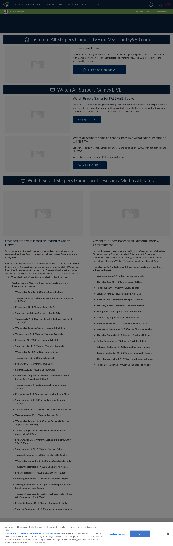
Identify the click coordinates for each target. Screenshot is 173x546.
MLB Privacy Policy (19, 533)
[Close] (167, 534)
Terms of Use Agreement (44, 533)
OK (139, 534)
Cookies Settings (117, 534)
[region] (86, 534)
